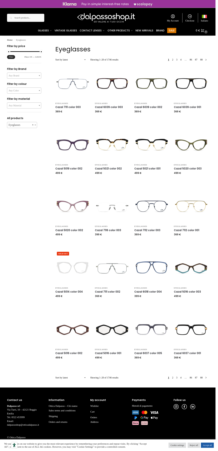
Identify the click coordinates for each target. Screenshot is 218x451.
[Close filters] (42, 46)
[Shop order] (70, 60)
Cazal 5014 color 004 (69, 292)
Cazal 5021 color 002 (108, 168)
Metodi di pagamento (142, 406)
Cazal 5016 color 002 (68, 353)
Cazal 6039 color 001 (187, 107)
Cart (92, 412)
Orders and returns (58, 422)
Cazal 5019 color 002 (68, 168)
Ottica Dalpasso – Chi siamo (63, 406)
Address (94, 422)
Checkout (189, 18)
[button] (202, 31)
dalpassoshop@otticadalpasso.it (23, 425)
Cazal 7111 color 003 (68, 107)
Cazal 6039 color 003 (109, 107)
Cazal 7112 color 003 (147, 230)
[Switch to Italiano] (204, 18)
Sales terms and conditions (62, 410)
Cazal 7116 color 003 (108, 230)
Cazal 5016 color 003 (187, 292)
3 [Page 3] (176, 60)
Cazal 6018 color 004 (148, 292)
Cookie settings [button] (177, 445)
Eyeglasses (61, 103)
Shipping (53, 416)
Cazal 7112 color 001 (186, 230)
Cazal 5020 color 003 (188, 168)
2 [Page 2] (172, 60)
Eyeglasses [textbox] (21, 125)
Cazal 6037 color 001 (187, 353)
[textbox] (24, 76)
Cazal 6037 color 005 (148, 353)
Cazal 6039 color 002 (148, 107)
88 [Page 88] (201, 60)
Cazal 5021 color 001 (147, 168)
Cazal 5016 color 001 (108, 353)
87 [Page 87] (196, 60)
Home (10, 40)
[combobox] (24, 76)
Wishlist (94, 406)
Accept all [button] (207, 445)
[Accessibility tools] (14, 445)
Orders (93, 417)
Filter (11, 57)
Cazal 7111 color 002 (107, 292)
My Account (173, 18)
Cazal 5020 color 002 (69, 230)
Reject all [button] (194, 445)
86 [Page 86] (191, 60)
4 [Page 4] (180, 60)
